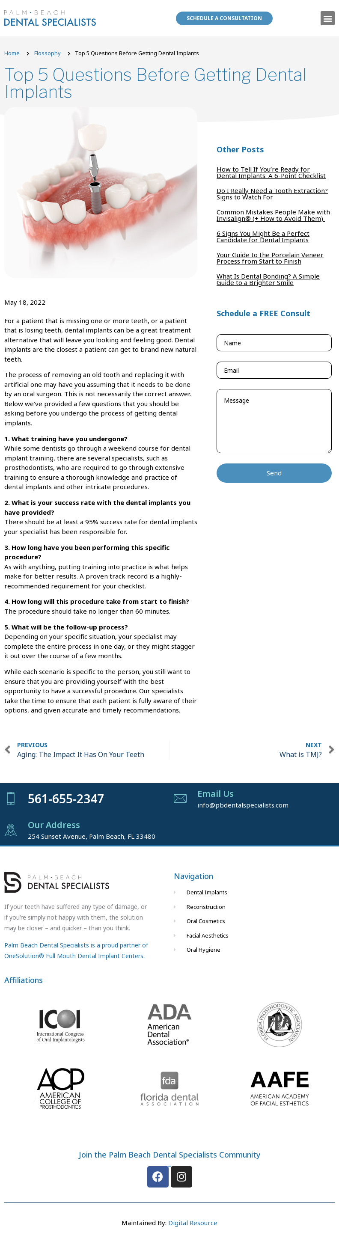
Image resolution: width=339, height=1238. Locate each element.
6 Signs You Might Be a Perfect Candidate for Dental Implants (263, 236)
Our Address (54, 825)
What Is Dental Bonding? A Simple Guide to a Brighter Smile (268, 279)
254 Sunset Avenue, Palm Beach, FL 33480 (91, 836)
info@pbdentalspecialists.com (242, 805)
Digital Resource (192, 1222)
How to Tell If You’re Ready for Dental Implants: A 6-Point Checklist (271, 172)
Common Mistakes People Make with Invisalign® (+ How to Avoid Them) (273, 215)
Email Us (215, 793)
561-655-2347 (66, 798)
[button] (328, 18)
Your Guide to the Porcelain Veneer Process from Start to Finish (270, 257)
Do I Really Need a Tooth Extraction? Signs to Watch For (272, 193)
